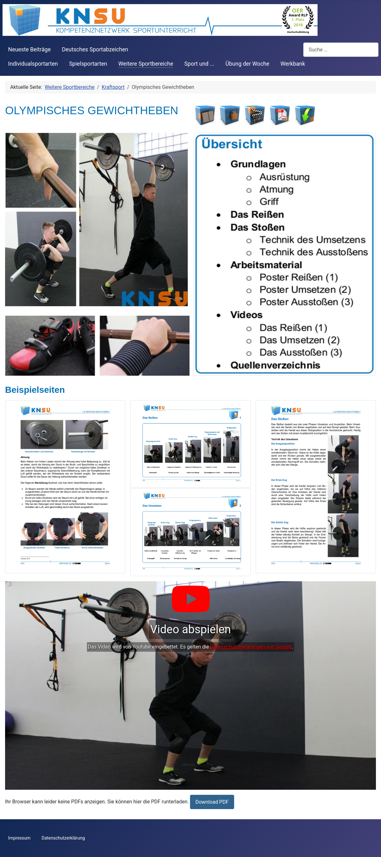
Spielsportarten (88, 64)
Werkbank (292, 64)
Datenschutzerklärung (63, 838)
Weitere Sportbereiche (145, 64)
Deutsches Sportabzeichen (95, 49)
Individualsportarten (33, 64)
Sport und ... (199, 64)
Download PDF (212, 802)
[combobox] (340, 50)
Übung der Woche (247, 64)
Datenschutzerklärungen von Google (251, 647)
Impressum (19, 838)
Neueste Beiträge (29, 49)
